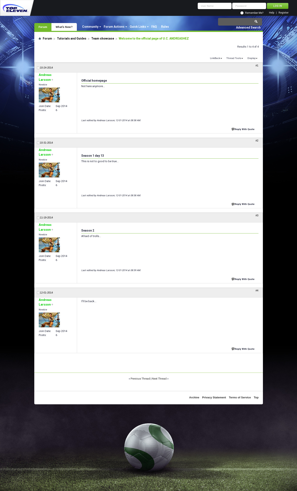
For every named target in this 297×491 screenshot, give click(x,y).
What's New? (64, 27)
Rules (165, 26)
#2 (257, 140)
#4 (257, 290)
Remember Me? (254, 12)
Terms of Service (240, 397)
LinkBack (215, 58)
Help (271, 13)
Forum (43, 27)
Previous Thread (140, 378)
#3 (257, 215)
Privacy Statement (214, 397)
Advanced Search (248, 27)
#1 (257, 65)
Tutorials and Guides (71, 38)
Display (251, 58)
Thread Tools (233, 58)
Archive (194, 397)
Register (284, 13)
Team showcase (102, 38)
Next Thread (159, 378)
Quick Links (138, 26)
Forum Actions (114, 26)
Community (90, 26)
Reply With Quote (243, 129)
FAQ (154, 26)
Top (256, 397)
